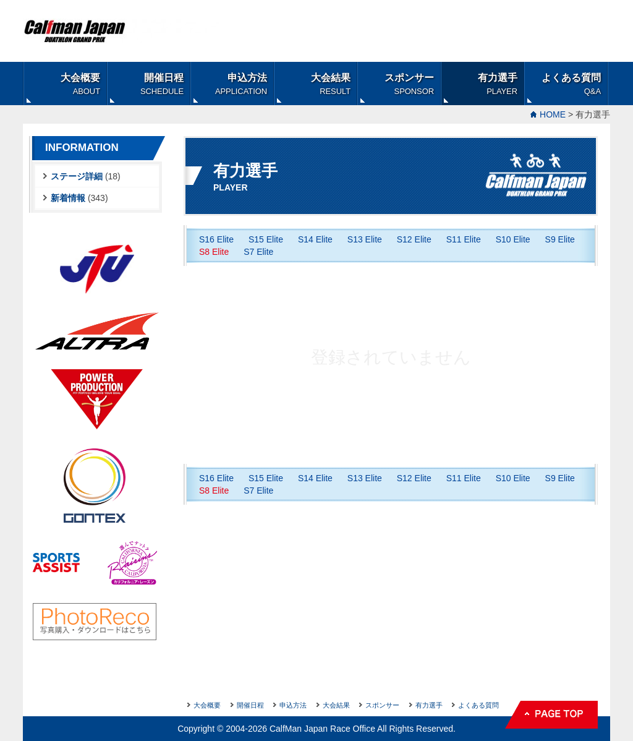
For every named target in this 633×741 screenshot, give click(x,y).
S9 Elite (560, 239)
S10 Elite (513, 239)
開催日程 (162, 84)
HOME (553, 114)
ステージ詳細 (77, 176)
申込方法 (241, 84)
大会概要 (80, 84)
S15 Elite (266, 239)
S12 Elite (414, 239)
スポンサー (409, 84)
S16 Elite (216, 239)
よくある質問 (571, 84)
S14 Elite (315, 239)
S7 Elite (258, 252)
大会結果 (330, 84)
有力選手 (497, 84)
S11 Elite (463, 239)
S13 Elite (364, 239)
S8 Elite (214, 252)
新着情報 (68, 198)
